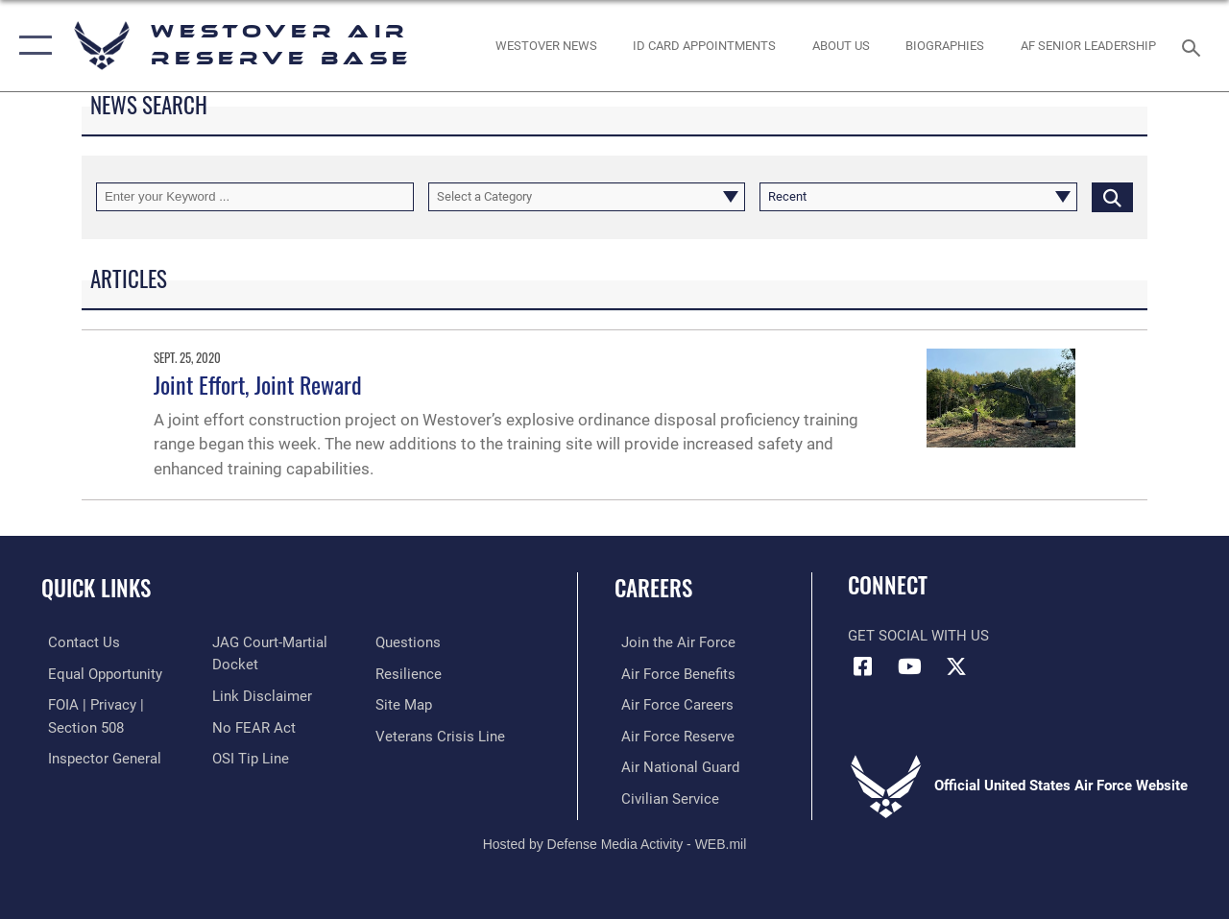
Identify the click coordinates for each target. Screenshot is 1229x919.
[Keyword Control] (255, 196)
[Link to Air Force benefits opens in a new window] (671, 673)
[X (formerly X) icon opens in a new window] (956, 666)
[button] (31, 45)
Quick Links (96, 588)
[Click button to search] (1112, 196)
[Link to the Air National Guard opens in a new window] (673, 765)
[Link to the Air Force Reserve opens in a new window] (671, 734)
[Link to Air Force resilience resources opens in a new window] (410, 673)
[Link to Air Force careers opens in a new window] (670, 704)
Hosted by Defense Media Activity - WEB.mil (615, 840)
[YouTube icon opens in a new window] (909, 666)
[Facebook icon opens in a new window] (862, 666)
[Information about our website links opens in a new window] (259, 695)
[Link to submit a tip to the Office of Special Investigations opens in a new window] (247, 756)
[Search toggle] (1194, 45)
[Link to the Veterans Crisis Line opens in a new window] (442, 734)
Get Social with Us (918, 635)
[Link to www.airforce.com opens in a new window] (671, 642)
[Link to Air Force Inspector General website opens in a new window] (98, 756)
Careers (653, 588)
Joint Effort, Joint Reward (258, 384)
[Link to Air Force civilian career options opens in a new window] (663, 796)
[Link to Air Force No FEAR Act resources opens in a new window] (251, 726)
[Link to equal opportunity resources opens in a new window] (98, 673)
